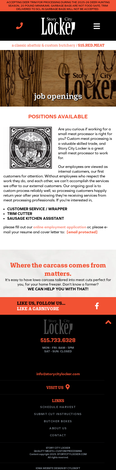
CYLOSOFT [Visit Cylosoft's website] (73, 468)
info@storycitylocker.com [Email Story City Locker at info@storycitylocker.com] (58, 374)
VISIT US (58, 387)
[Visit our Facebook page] (97, 306)
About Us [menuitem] (58, 428)
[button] (96, 26)
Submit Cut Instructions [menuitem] (58, 414)
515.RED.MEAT (91, 45)
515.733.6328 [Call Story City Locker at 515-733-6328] (58, 340)
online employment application (59, 227)
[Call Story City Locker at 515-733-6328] (19, 27)
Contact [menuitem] (58, 435)
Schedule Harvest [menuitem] (58, 407)
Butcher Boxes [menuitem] (58, 421)
